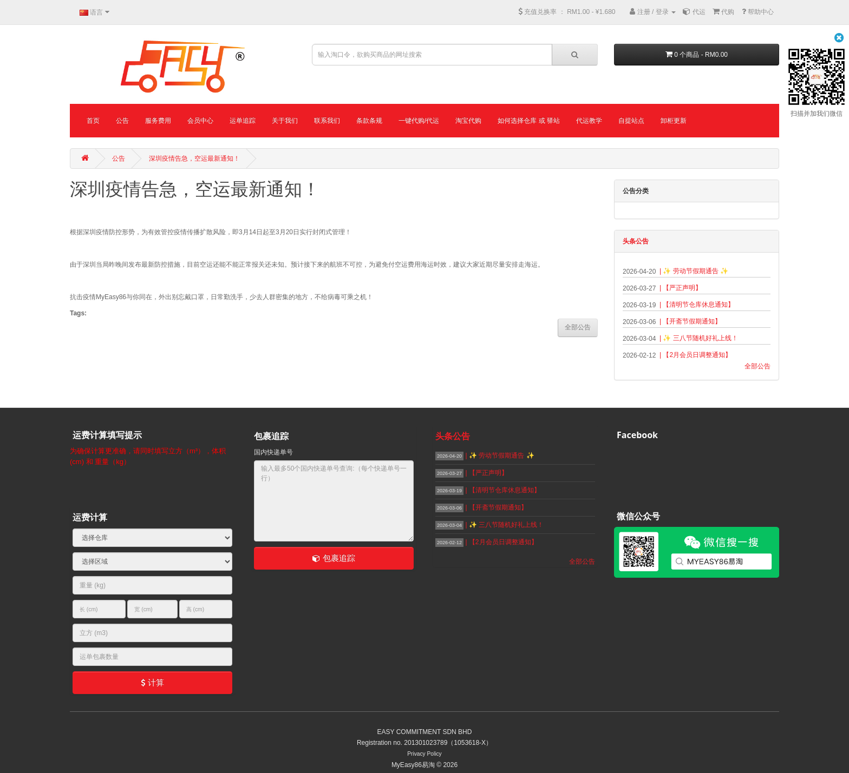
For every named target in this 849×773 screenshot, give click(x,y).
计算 (152, 682)
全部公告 (757, 366)
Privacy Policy (424, 754)
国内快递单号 (273, 452)
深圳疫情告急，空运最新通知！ (194, 158)
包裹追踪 (333, 558)
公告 (118, 158)
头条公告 (636, 241)
